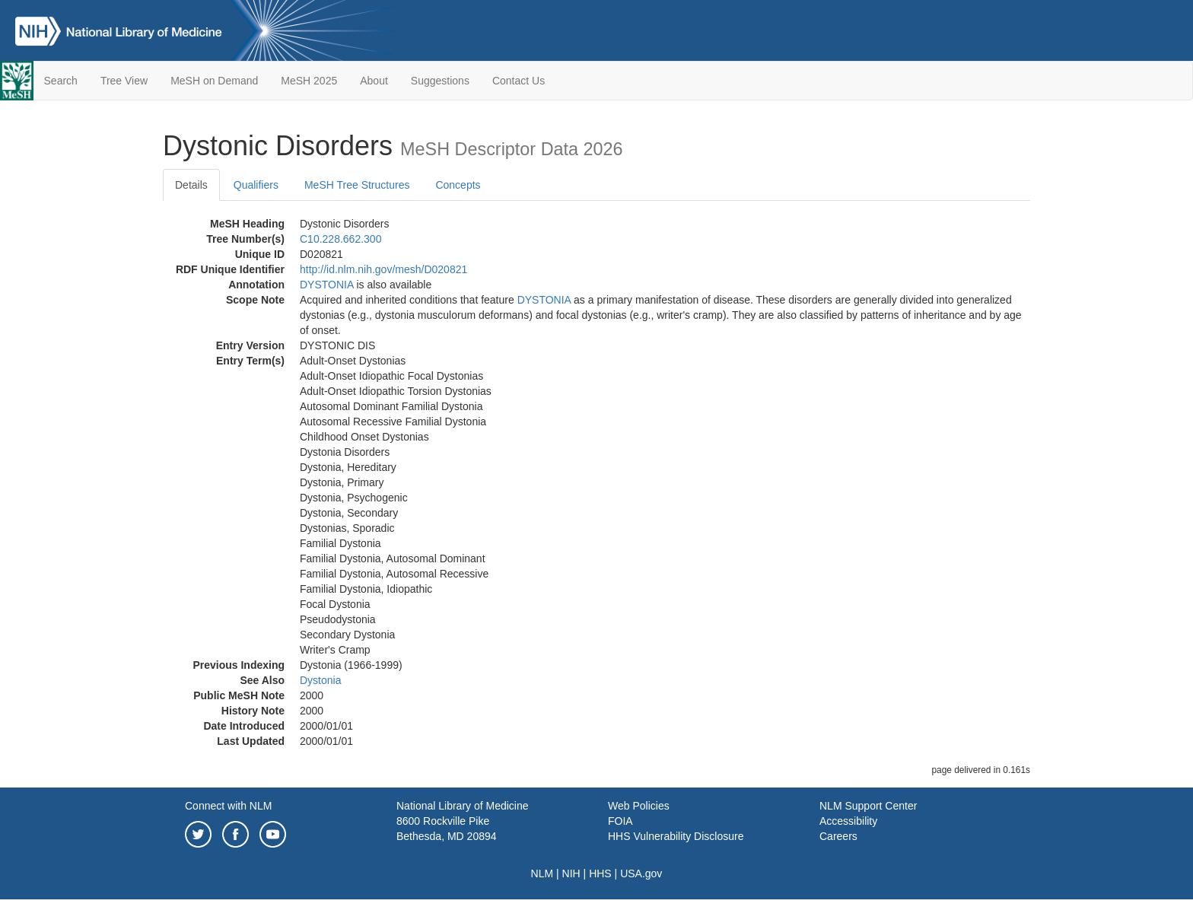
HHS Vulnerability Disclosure (675, 836)
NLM (542, 873)
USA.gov (641, 873)
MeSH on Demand (214, 81)
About (374, 81)
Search (61, 81)
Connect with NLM (228, 806)
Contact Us (518, 81)
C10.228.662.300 (340, 239)
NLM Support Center (868, 806)
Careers (838, 836)
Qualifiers (256, 185)
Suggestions (440, 81)
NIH (571, 873)
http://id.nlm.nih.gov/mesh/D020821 (383, 269)
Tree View (124, 81)
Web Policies (639, 806)
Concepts (457, 185)
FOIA (620, 821)
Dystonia (320, 680)
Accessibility (848, 821)
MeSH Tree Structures (357, 185)
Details (191, 185)
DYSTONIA (327, 284)
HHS (600, 873)
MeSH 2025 (309, 81)
